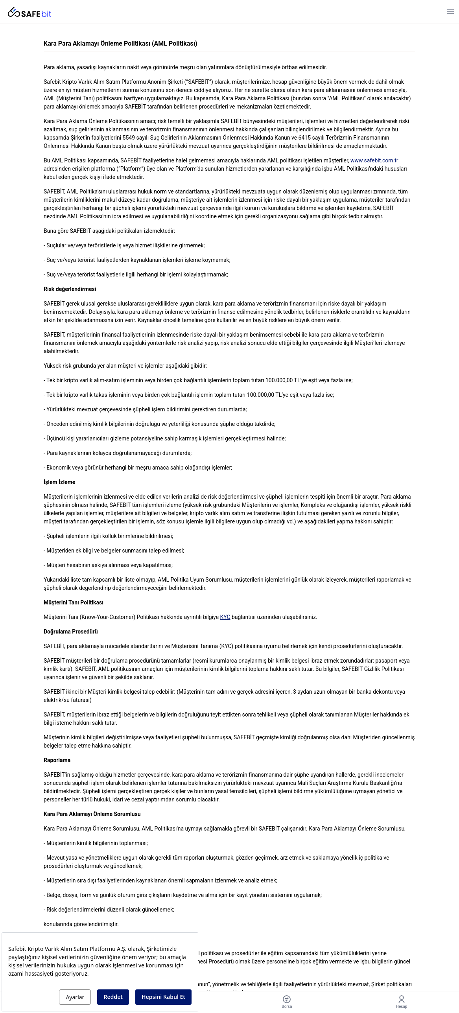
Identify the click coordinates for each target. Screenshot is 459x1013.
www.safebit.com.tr (374, 160)
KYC (225, 617)
